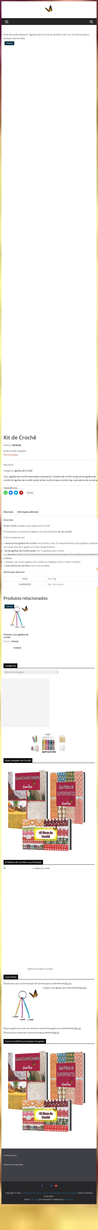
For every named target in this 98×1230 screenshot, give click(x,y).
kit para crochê (60, 480)
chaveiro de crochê (62, 476)
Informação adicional (27, 511)
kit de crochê (46, 480)
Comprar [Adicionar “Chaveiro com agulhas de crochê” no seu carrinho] (17, 648)
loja (70, 480)
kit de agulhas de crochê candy (20, 550)
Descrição (8, 511)
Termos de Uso (10, 1155)
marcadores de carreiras (85, 480)
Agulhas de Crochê (23, 470)
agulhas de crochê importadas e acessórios (30, 476)
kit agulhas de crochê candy (24, 480)
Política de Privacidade (13, 1164)
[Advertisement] (25, 702)
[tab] (8, 512)
